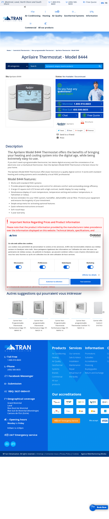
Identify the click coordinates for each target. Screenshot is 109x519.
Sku (7, 77)
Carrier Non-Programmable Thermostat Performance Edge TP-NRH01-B (17, 325)
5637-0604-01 (17, 391)
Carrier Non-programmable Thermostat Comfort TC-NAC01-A (80, 324)
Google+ (79, 130)
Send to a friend (67, 134)
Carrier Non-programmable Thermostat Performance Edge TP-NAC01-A (38, 325)
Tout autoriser (85, 282)
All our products (45, 25)
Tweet (61, 130)
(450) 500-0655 (71, 3)
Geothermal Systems (74, 13)
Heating (46, 13)
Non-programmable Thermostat (43, 50)
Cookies (75, 454)
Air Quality (57, 13)
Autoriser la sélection (54, 282)
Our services (74, 353)
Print (62, 138)
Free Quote (89, 3)
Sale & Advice (75, 357)
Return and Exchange (94, 373)
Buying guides (91, 369)
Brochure (87, 122)
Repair (72, 369)
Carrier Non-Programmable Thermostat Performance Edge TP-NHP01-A (59, 325)
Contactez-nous (51, 454)
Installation (74, 361)
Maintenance (74, 365)
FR (106, 3)
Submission (13, 383)
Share (69, 130)
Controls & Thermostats (21, 50)
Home (9, 50)
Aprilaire (70, 123)
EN (102, 3)
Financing (89, 365)
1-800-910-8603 (54, 3)
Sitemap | (41, 454)
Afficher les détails (89, 275)
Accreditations (91, 361)
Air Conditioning (32, 13)
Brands (55, 373)
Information (92, 13)
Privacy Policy (65, 454)
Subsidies (89, 357)
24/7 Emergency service (20, 434)
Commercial (30, 25)
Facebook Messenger (18, 376)
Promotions (90, 353)
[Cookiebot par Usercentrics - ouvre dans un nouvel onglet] (91, 235)
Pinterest (90, 130)
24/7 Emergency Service (66, 420)
